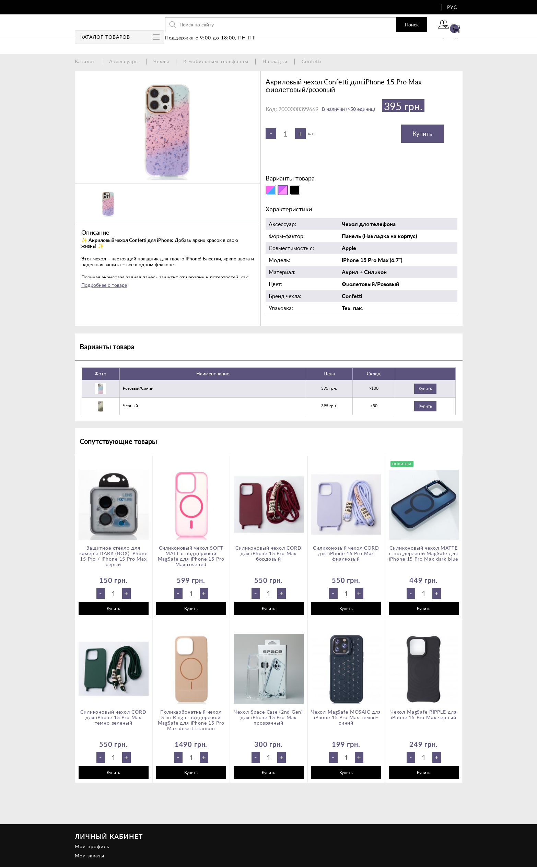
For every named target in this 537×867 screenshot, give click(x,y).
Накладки (275, 61)
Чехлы (161, 61)
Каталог (85, 61)
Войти (425, 33)
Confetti (312, 61)
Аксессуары (124, 61)
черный (130, 406)
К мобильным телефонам (215, 61)
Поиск (387, 29)
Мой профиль (92, 846)
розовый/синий (138, 388)
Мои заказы (89, 855)
